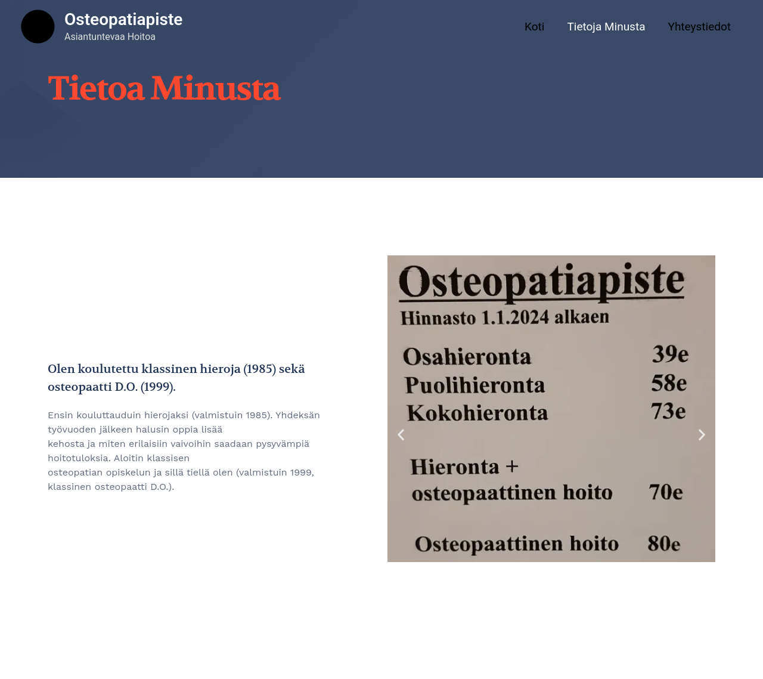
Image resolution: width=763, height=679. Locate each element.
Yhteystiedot (699, 26)
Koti (534, 26)
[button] (400, 434)
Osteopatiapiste (123, 19)
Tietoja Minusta (606, 26)
